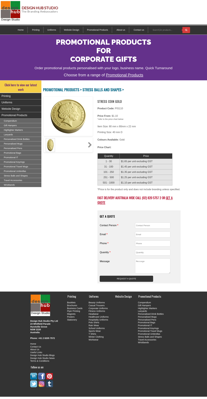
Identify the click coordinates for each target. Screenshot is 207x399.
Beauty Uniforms (97, 305)
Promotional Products (97, 30)
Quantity (105, 252)
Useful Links (36, 354)
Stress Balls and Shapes (16, 176)
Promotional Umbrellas (15, 171)
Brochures (72, 307)
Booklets (71, 305)
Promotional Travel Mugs (16, 166)
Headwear (94, 316)
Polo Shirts (94, 325)
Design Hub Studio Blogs (42, 357)
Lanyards (8, 134)
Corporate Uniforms (98, 310)
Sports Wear (95, 333)
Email (103, 234)
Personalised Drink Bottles (17, 139)
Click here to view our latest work (21, 87)
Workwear (93, 342)
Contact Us (35, 349)
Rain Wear (94, 327)
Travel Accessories (13, 180)
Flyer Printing (73, 313)
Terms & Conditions (39, 363)
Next (89, 145)
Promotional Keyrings (14, 162)
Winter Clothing (96, 339)
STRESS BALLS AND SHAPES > (103, 89)
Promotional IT (11, 157)
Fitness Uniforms (97, 313)
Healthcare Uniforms (99, 319)
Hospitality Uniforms (98, 322)
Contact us (139, 30)
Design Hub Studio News (42, 360)
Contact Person (109, 225)
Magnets (71, 316)
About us (120, 30)
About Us (34, 352)
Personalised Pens (13, 148)
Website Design (71, 30)
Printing (36, 30)
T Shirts (92, 336)
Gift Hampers (10, 125)
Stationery (72, 322)
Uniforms (51, 30)
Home (21, 30)
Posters (70, 319)
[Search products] (186, 30)
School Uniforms (97, 330)
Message (105, 261)
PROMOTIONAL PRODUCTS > (62, 89)
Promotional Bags (12, 153)
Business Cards (74, 310)
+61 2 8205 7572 (46, 340)
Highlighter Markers (13, 130)
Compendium (10, 121)
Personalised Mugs (13, 143)
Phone (104, 243)
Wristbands (9, 185)
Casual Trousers (97, 307)
